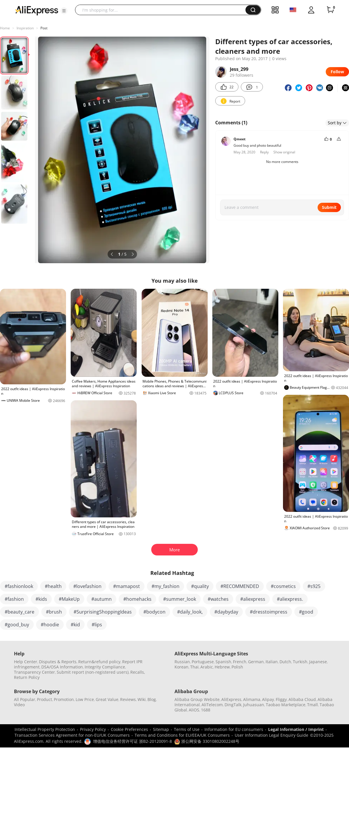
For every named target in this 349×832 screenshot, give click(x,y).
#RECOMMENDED (239, 586)
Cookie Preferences (129, 729)
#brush (54, 612)
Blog (151, 699)
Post (43, 28)
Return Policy (27, 677)
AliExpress (231, 699)
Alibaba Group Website (197, 699)
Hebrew (222, 667)
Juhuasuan (253, 704)
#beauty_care (19, 612)
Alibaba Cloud (302, 699)
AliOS (194, 710)
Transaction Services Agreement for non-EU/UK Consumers (72, 735)
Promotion (64, 699)
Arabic (206, 667)
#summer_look (179, 599)
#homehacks (137, 599)
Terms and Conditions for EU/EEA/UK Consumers (182, 735)
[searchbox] (162, 10)
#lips (97, 624)
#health (53, 586)
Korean (181, 667)
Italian (272, 661)
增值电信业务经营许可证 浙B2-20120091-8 (132, 741)
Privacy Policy (93, 729)
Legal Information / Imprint (296, 729)
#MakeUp (69, 599)
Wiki (142, 699)
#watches (218, 599)
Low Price (85, 699)
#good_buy (17, 624)
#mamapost (126, 586)
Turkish (300, 661)
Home (5, 28)
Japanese (318, 661)
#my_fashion (165, 586)
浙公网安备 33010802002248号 (206, 741)
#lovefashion (87, 586)
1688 (205, 710)
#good (306, 612)
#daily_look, (190, 612)
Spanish (223, 661)
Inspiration (25, 28)
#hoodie (50, 624)
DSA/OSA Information (62, 667)
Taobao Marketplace (285, 704)
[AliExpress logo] (36, 10)
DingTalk (233, 704)
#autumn (101, 599)
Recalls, (137, 672)
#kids (41, 599)
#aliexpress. (290, 599)
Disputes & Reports (57, 661)
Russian (182, 661)
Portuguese (203, 661)
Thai (194, 667)
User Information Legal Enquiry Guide (271, 735)
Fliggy (281, 699)
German (256, 661)
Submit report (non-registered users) (93, 672)
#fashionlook (19, 586)
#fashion (14, 599)
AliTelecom (212, 704)
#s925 (313, 586)
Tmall (312, 704)
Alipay (268, 699)
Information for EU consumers (233, 729)
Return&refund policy (99, 661)
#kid (75, 624)
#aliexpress (252, 599)
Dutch (285, 661)
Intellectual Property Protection (45, 729)
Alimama (251, 699)
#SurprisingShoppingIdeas (103, 612)
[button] (63, 10)
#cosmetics (283, 586)
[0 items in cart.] (330, 10)
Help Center (25, 661)
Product (44, 699)
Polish (237, 667)
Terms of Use (187, 729)
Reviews (128, 699)
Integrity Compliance (105, 667)
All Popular (24, 699)
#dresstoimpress (268, 612)
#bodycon (154, 612)
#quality (200, 586)
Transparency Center (34, 672)
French (239, 661)
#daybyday (226, 612)
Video (19, 704)
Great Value (107, 699)
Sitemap (161, 729)
